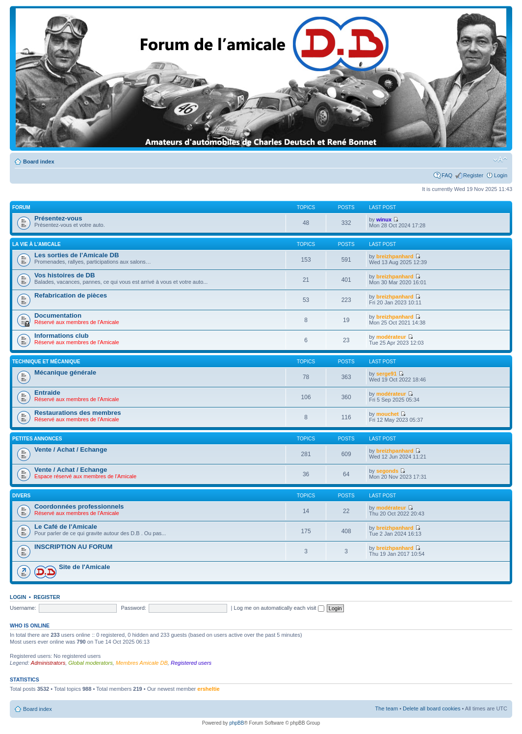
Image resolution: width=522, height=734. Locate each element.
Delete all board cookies (431, 708)
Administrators (48, 663)
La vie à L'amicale (36, 244)
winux (384, 219)
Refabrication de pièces (70, 295)
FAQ (447, 175)
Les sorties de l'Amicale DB (76, 255)
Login (500, 175)
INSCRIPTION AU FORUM (73, 546)
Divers (21, 495)
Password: (133, 608)
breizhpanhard (395, 256)
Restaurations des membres (77, 412)
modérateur (391, 337)
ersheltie (208, 689)
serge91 (386, 374)
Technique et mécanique (46, 361)
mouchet (387, 414)
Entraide (47, 392)
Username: (23, 608)
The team (386, 708)
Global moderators (90, 663)
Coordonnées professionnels (79, 506)
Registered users (191, 663)
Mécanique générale (65, 372)
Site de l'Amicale (84, 567)
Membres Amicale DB (142, 663)
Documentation (57, 315)
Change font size (500, 159)
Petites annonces (37, 438)
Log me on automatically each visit (279, 608)
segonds (387, 471)
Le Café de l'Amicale (65, 526)
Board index (38, 161)
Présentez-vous (58, 218)
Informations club (61, 335)
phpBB (236, 723)
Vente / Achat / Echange (70, 449)
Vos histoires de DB (64, 275)
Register (473, 175)
